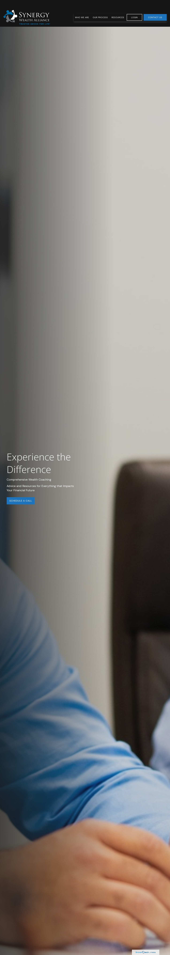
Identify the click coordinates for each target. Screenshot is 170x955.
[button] (82, 9)
